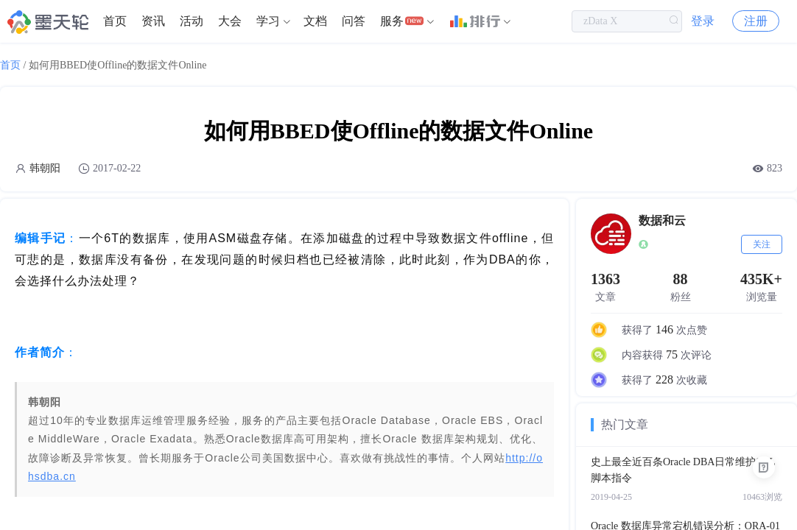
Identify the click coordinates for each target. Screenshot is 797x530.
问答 (353, 21)
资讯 (153, 21)
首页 (115, 21)
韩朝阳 (44, 168)
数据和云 (662, 220)
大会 (230, 21)
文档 (315, 21)
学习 (268, 21)
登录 (703, 21)
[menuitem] (115, 22)
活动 (191, 21)
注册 (756, 21)
